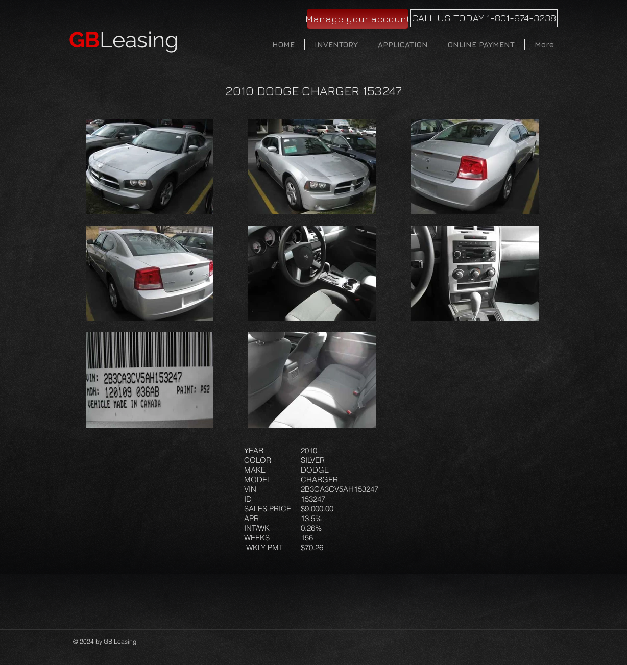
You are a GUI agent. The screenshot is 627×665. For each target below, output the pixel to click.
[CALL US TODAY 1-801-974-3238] (484, 18)
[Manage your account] (357, 19)
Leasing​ (124, 40)
